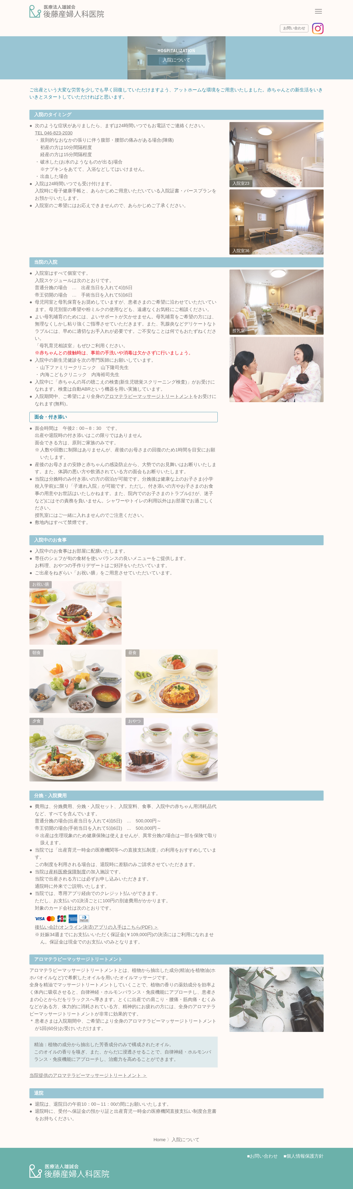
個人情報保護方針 (305, 1156)
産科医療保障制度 (67, 871)
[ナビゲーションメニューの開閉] (318, 12)
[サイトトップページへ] (66, 11)
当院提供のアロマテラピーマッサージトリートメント (85, 1075)
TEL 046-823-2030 (54, 133)
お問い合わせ (294, 28)
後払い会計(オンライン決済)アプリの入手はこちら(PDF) (93, 927)
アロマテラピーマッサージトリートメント (149, 396)
